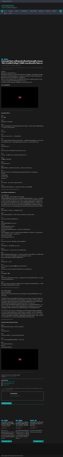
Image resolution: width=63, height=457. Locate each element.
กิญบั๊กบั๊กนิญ (11, 388)
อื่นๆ (35, 420)
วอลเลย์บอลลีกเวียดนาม (35, 388)
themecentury (20, 455)
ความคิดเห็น (16, 388)
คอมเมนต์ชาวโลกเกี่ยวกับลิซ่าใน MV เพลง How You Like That (36, 423)
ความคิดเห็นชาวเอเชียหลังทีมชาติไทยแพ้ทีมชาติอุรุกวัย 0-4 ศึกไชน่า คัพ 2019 (22, 423)
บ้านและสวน (47, 11)
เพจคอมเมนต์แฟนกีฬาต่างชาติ (9, 382)
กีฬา (2, 59)
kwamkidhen (7, 5)
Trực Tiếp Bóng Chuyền (12, 376)
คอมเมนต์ (10, 11)
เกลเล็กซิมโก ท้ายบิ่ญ (8, 390)
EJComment (12, 65)
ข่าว (5, 11)
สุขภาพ (5, 13)
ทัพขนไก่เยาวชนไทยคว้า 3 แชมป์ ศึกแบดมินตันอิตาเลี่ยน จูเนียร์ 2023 (7, 441)
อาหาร (10, 13)
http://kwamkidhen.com (15, 396)
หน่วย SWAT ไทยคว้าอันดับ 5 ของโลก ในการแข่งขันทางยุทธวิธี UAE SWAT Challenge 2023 (39, 441)
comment (7, 388)
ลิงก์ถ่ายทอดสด (24, 11)
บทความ (16, 11)
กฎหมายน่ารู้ (41, 11)
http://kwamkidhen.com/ (8, 383)
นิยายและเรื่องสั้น (33, 11)
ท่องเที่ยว (54, 11)
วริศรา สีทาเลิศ (28, 388)
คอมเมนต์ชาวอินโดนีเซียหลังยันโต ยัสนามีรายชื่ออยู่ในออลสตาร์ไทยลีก (7, 423)
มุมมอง (24, 388)
